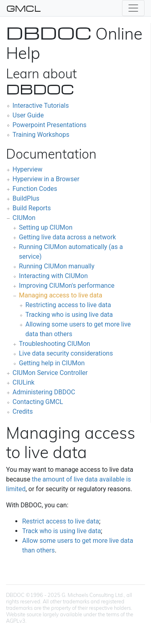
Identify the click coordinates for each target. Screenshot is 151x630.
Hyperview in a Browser (45, 179)
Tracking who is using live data (69, 314)
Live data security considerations (66, 353)
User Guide (28, 115)
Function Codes (34, 189)
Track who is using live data (61, 531)
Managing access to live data (60, 295)
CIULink (23, 382)
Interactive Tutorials (40, 105)
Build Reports (31, 208)
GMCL (23, 8)
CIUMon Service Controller (50, 373)
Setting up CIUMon (45, 227)
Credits (22, 411)
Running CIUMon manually (57, 266)
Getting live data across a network (67, 237)
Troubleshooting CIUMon (54, 343)
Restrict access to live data (60, 521)
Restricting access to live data (68, 305)
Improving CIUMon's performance (66, 285)
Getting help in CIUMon (52, 363)
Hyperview (27, 169)
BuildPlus (25, 198)
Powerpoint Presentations (49, 125)
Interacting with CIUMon (53, 276)
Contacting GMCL (37, 402)
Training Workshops (40, 134)
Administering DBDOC (43, 392)
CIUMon (23, 218)
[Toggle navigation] (133, 8)
